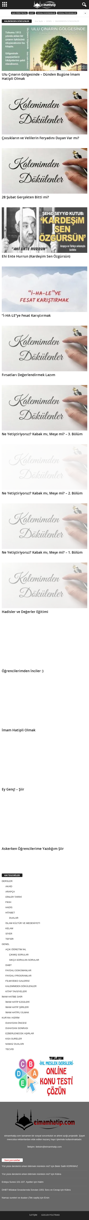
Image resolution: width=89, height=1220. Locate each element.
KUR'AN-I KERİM (10, 1017)
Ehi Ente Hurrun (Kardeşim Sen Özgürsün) (36, 256)
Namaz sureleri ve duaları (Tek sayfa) (20, 1197)
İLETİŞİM (33, 1215)
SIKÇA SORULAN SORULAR (24, 960)
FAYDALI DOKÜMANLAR (46, 13)
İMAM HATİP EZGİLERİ (17, 1002)
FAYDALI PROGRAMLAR (67, 13)
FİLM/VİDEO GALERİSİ (17, 981)
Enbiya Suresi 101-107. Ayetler (17, 1182)
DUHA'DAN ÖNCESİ (15, 1023)
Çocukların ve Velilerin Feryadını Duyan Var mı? (40, 138)
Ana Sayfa (39, 21)
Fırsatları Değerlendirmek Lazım (28, 375)
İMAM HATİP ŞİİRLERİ (17, 1007)
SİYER (8, 933)
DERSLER (7, 881)
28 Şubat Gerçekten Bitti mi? (25, 197)
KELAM (9, 928)
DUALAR (13, 918)
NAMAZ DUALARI (14, 1044)
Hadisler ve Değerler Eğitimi (25, 611)
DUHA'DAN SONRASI (16, 1028)
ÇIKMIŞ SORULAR (19, 954)
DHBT (31, 13)
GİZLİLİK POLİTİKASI (50, 1215)
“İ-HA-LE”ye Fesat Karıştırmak (26, 315)
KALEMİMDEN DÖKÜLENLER (21, 986)
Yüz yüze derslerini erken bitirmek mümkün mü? (26, 1166)
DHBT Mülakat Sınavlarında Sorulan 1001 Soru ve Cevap (31, 1189)
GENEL (49, 21)
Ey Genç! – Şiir (13, 789)
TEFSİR (9, 939)
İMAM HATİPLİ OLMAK (17, 1012)
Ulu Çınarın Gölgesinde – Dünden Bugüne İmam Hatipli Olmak (41, 76)
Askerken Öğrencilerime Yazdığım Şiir (33, 848)
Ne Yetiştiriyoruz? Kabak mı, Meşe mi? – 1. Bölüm (42, 552)
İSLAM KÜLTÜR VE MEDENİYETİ (22, 923)
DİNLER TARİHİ (13, 897)
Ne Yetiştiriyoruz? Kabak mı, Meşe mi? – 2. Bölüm (42, 493)
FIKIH (8, 902)
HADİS (8, 907)
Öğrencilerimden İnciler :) (22, 671)
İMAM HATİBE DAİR (12, 996)
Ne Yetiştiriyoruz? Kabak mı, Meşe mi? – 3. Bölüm (42, 434)
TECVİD (9, 1049)
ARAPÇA (10, 891)
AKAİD (8, 886)
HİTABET (10, 912)
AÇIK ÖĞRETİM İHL (19, 13)
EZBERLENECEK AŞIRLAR (19, 1033)
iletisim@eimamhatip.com (49, 1146)
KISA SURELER (13, 1038)
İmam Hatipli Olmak (18, 730)
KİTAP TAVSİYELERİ (16, 991)
